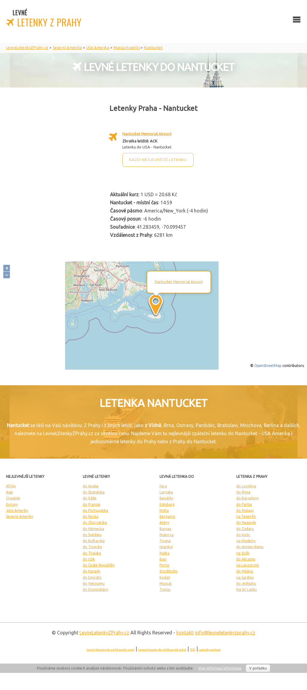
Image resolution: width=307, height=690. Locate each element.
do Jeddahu (246, 583)
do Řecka (90, 516)
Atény (164, 522)
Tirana (165, 541)
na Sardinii (245, 577)
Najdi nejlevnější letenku (158, 159)
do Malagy (245, 510)
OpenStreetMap (268, 366)
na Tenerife (246, 516)
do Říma (243, 492)
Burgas (165, 529)
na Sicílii (242, 553)
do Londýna (246, 486)
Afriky (11, 486)
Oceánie (13, 498)
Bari (162, 559)
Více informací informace (219, 668)
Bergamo (167, 516)
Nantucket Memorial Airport (146, 134)
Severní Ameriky (19, 516)
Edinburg (166, 504)
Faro (163, 486)
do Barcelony (247, 498)
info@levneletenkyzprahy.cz (225, 632)
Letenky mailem (209, 649)
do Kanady (91, 571)
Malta (164, 553)
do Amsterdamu (250, 547)
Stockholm (168, 571)
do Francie (91, 504)
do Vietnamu (94, 583)
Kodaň (164, 577)
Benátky (166, 498)
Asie (9, 492)
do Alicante (245, 559)
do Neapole (246, 522)
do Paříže (244, 504)
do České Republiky (99, 565)
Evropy (12, 504)
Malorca (166, 535)
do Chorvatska (95, 522)
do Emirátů (92, 577)
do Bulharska (94, 541)
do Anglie (91, 486)
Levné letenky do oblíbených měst (162, 649)
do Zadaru (245, 529)
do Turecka (92, 547)
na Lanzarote (247, 565)
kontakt (184, 632)
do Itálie (90, 498)
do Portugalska (95, 510)
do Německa (93, 529)
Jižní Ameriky (17, 510)
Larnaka (166, 492)
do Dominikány (95, 589)
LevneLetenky (104, 632)
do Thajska (92, 553)
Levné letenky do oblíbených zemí (110, 649)
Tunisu (165, 589)
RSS (192, 649)
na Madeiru (245, 541)
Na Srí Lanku (246, 589)
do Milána (244, 571)
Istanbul (166, 547)
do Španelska (94, 492)
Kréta (164, 510)
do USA (89, 559)
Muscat (165, 583)
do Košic (243, 535)
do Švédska (92, 535)
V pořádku (258, 668)
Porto (164, 565)
